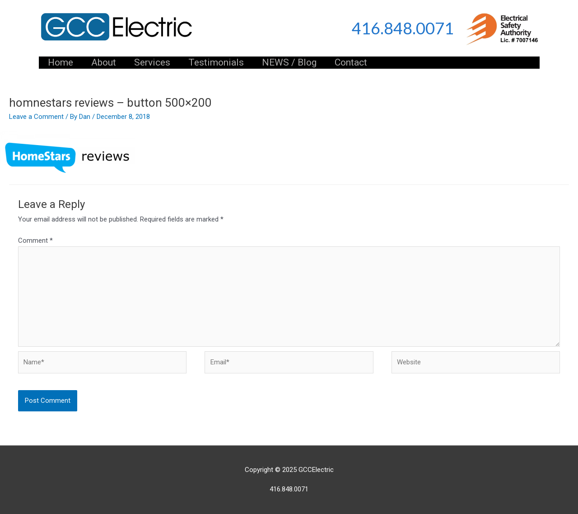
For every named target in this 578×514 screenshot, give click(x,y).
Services (152, 62)
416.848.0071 (403, 28)
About (103, 62)
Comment (35, 240)
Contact (351, 62)
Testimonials (216, 62)
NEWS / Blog (289, 62)
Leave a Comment (36, 117)
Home (60, 62)
